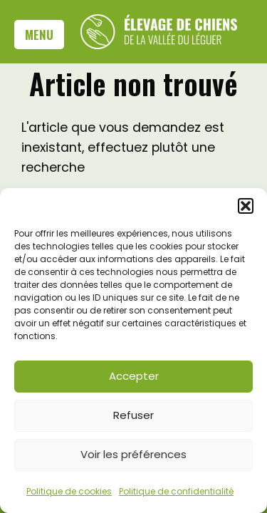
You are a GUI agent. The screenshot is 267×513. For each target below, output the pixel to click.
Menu (39, 34)
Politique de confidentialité (176, 491)
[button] (246, 206)
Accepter (134, 375)
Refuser (133, 415)
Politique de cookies (69, 491)
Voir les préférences (133, 454)
